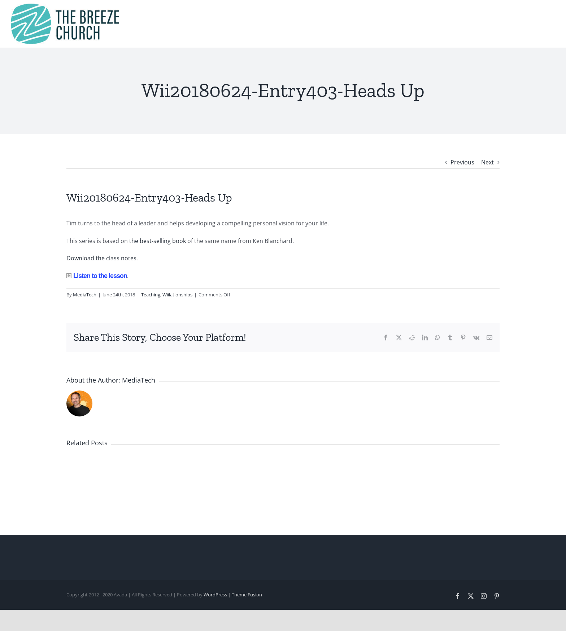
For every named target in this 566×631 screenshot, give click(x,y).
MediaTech (84, 294)
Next (487, 162)
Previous (462, 162)
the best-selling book (157, 241)
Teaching (150, 294)
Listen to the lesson (96, 275)
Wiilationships (177, 294)
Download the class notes (101, 258)
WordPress (215, 594)
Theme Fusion (247, 594)
